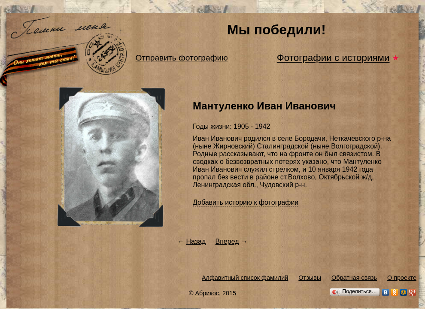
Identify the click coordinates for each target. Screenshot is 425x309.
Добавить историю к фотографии (245, 202)
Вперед (227, 241)
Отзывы (309, 277)
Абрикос (207, 293)
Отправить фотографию (182, 57)
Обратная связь (354, 277)
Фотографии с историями (333, 57)
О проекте (401, 277)
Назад (196, 241)
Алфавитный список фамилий (245, 277)
